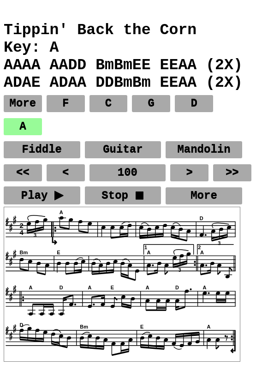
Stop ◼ (123, 196)
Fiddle (42, 150)
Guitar (123, 150)
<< (23, 173)
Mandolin (203, 150)
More (23, 103)
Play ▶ (41, 196)
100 (127, 173)
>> (232, 173)
